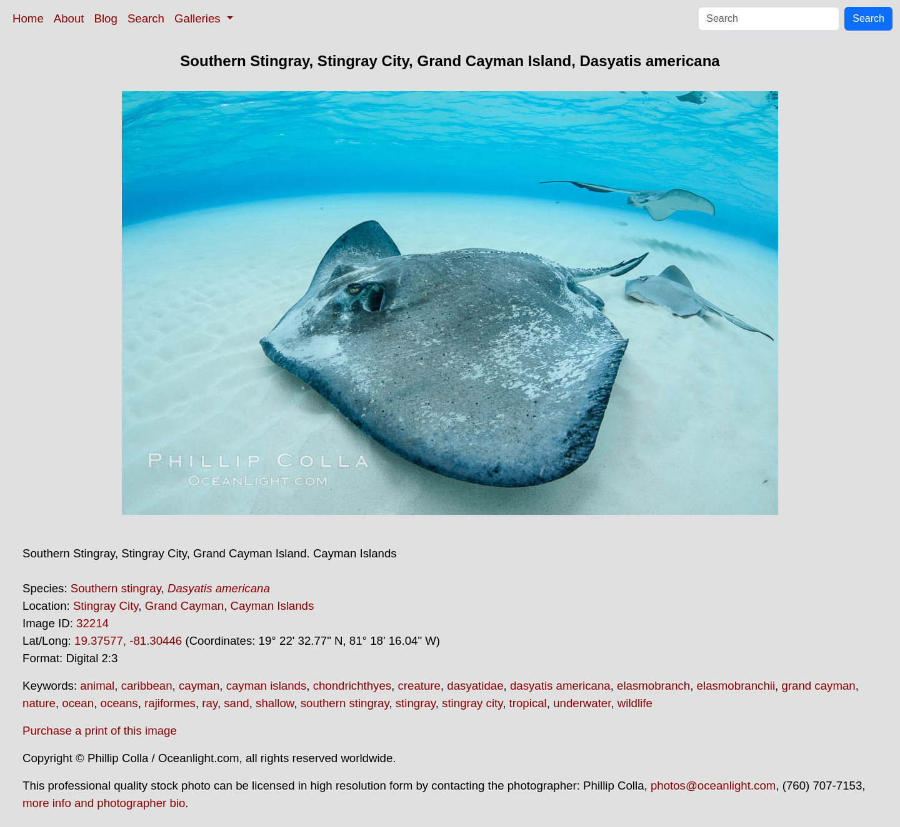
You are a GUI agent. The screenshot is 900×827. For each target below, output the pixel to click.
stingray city (472, 703)
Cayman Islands (272, 605)
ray (210, 703)
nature (39, 703)
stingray (416, 703)
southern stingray (345, 703)
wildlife (635, 703)
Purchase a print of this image (99, 730)
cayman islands (266, 685)
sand (236, 703)
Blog (106, 18)
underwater (582, 703)
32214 (92, 623)
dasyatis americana (560, 685)
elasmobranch (653, 685)
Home (28, 18)
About (69, 18)
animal (97, 685)
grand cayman (818, 685)
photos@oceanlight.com (713, 785)
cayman (199, 685)
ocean (78, 703)
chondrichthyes (352, 685)
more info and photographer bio (103, 803)
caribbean (146, 685)
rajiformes (170, 703)
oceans (119, 703)
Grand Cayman (184, 605)
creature (419, 685)
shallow (275, 703)
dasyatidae (475, 685)
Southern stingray (116, 588)
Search (146, 18)
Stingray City (105, 605)
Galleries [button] (199, 18)
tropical (528, 703)
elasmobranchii (736, 685)
